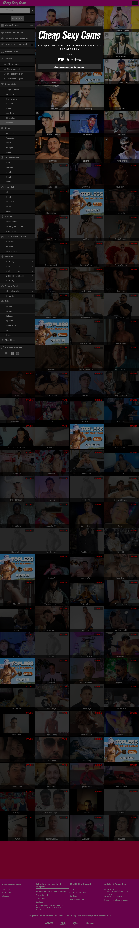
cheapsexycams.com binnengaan (69, 67)
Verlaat (69, 54)
